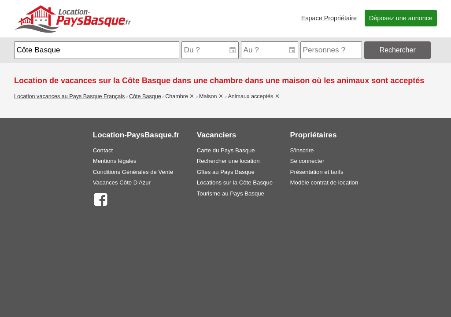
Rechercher (398, 50)
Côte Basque (145, 96)
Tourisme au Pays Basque (230, 193)
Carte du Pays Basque (226, 150)
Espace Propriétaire (329, 18)
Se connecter (307, 161)
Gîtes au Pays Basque (226, 172)
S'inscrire (302, 150)
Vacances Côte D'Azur (122, 182)
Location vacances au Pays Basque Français (69, 96)
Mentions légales (115, 161)
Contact (103, 150)
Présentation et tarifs (317, 172)
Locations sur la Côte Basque (235, 182)
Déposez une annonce (401, 18)
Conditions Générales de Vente (133, 172)
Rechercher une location (228, 161)
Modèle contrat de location (324, 182)
